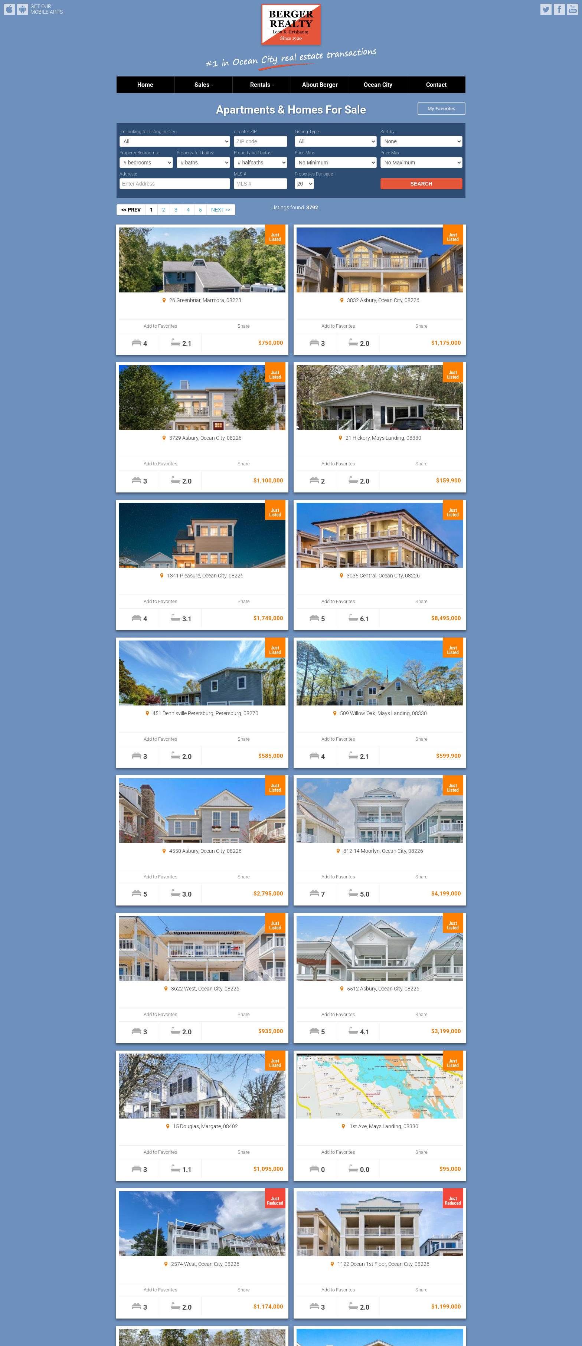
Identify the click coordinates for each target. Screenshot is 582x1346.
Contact (436, 84)
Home (145, 84)
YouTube (572, 9)
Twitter (546, 9)
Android (22, 9)
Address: (128, 174)
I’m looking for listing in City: (148, 131)
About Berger (320, 84)
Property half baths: (253, 152)
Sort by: (388, 131)
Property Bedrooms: (139, 152)
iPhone (9, 9)
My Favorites (441, 108)
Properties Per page (314, 174)
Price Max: (390, 152)
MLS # (240, 174)
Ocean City (378, 84)
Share (199, 326)
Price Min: (304, 152)
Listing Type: (307, 131)
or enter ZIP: (246, 131)
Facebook (559, 9)
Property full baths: (195, 152)
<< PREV (131, 210)
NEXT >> (220, 210)
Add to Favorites (146, 326)
